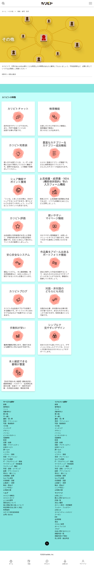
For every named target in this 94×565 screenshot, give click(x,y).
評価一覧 (58, 500)
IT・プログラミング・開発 (12, 461)
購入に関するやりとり (62, 498)
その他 (11, 11)
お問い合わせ (8, 514)
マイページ (59, 493)
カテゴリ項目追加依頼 (11, 512)
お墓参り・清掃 (8, 483)
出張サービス (8, 447)
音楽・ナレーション (10, 457)
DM (56, 517)
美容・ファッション (10, 421)
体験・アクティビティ (11, 445)
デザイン (6, 431)
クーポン (58, 514)
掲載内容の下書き (61, 536)
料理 (4, 440)
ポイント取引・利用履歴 (63, 505)
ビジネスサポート (9, 435)
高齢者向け (7, 412)
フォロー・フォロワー (62, 507)
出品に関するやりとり (62, 531)
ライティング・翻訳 (10, 466)
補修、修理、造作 (23, 11)
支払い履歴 (59, 503)
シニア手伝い (8, 488)
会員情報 (58, 519)
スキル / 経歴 (59, 524)
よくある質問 (8, 500)
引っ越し (6, 416)
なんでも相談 (8, 459)
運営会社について (9, 503)
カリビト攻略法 (8, 495)
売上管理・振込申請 (62, 538)
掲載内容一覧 (59, 534)
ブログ (57, 529)
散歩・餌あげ (8, 485)
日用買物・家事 (8, 476)
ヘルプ (5, 493)
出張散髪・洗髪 (8, 480)
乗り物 (5, 414)
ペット (5, 409)
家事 (4, 404)
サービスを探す (8, 402)
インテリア (7, 428)
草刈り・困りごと (9, 473)
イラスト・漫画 (8, 454)
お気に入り (59, 495)
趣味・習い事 (8, 419)
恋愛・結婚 (7, 442)
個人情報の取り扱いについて (13, 505)
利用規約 (6, 510)
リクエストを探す (61, 402)
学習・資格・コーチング (12, 469)
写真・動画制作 (8, 423)
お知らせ (58, 510)
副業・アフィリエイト (11, 471)
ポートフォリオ (60, 526)
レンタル (6, 452)
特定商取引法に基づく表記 (12, 507)
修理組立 (6, 407)
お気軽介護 (7, 490)
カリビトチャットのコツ (63, 512)
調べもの (6, 450)
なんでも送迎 (8, 478)
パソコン (6, 433)
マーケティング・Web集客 (12, 464)
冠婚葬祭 (6, 438)
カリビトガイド (8, 498)
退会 (56, 522)
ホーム (4, 11)
